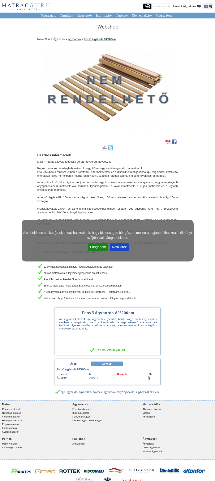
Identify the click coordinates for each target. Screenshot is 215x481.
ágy (63, 392)
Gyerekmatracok (10, 431)
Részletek (119, 247)
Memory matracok (11, 409)
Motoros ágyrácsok (152, 451)
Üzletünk (192, 6)
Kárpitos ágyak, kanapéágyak (87, 420)
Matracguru (48, 15)
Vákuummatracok (11, 416)
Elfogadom (98, 247)
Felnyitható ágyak (81, 416)
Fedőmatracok (9, 428)
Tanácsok (122, 15)
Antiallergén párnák (12, 447)
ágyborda (72, 392)
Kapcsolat (177, 6)
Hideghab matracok (12, 413)
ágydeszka (85, 392)
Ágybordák (74, 39)
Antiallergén (149, 416)
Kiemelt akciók (142, 15)
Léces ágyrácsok (151, 447)
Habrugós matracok (12, 420)
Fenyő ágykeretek (81, 409)
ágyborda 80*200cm (147, 392)
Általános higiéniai (152, 409)
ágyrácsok (109, 392)
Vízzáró (146, 413)
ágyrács (97, 392)
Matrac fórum (165, 15)
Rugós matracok (10, 424)
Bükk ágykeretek (80, 413)
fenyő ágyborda (125, 392)
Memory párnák (10, 443)
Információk (104, 15)
